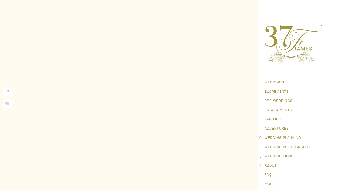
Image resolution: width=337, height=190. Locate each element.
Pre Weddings (279, 101)
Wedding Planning (283, 138)
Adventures (277, 128)
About (271, 165)
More (270, 184)
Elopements (277, 91)
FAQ (268, 175)
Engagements (278, 110)
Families (273, 119)
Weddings (274, 82)
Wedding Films (279, 156)
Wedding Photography (287, 147)
